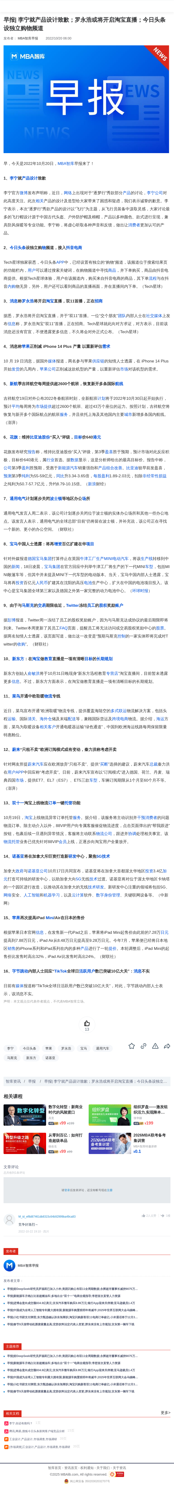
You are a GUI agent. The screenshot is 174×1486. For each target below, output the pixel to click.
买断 (104, 764)
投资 (20, 583)
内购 (12, 286)
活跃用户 (87, 971)
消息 (14, 301)
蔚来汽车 (36, 764)
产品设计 (30, 178)
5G (78, 879)
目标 (78, 437)
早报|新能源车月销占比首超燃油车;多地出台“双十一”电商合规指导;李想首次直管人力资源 (63, 1296)
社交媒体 (154, 316)
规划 (108, 659)
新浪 (92, 484)
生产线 (147, 558)
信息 (12, 324)
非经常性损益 (155, 476)
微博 (24, 193)
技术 (93, 879)
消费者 (134, 225)
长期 (100, 659)
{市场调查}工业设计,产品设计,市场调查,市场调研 (40, 1447)
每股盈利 (101, 476)
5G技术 (103, 856)
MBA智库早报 (28, 38)
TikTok (60, 971)
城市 (128, 414)
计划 (101, 398)
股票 (160, 628)
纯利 (26, 476)
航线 (119, 384)
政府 (20, 871)
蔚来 (16, 749)
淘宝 (50, 301)
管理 (116, 895)
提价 (113, 948)
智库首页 (54, 1468)
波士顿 (56, 498)
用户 (32, 270)
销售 (12, 948)
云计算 (78, 895)
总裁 (154, 764)
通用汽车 (102, 1048)
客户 (52, 727)
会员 (63, 842)
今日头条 (18, 248)
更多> (165, 1413)
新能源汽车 (68, 468)
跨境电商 (120, 719)
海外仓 (46, 719)
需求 (106, 346)
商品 (112, 270)
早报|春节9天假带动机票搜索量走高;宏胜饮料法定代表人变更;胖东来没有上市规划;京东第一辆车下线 (70, 1324)
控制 (121, 636)
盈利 (26, 468)
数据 (74, 460)
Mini (50, 918)
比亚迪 (132, 468)
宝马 (14, 544)
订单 (52, 803)
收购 (21, 644)
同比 (60, 476)
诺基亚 (18, 856)
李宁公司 (155, 193)
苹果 (26, 346)
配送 (72, 719)
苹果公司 (48, 369)
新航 (14, 384)
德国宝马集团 (40, 558)
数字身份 (104, 895)
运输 (12, 719)
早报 (32, 1081)
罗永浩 (28, 301)
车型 (149, 566)
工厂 (92, 558)
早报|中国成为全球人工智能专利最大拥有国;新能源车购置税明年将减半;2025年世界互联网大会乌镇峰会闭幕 (72, 1310)
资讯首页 (71, 1468)
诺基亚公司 (38, 871)
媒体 (52, 361)
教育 (48, 659)
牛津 (84, 558)
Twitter (72, 605)
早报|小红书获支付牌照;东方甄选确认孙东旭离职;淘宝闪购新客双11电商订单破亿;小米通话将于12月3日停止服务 (72, 1317)
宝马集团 (52, 566)
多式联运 (119, 711)
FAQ (64, 628)
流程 (153, 278)
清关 (32, 719)
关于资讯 (119, 1468)
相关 (40, 201)
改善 (118, 468)
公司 (8, 468)
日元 (165, 932)
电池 (88, 583)
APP (60, 262)
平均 (16, 406)
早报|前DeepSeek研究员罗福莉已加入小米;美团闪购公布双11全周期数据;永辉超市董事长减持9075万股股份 (72, 1289)
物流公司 (104, 833)
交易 (42, 605)
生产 (100, 558)
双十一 (18, 803)
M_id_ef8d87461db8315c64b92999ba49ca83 (47, 1216)
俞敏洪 (34, 673)
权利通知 (87, 1468)
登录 (67, 1190)
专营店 (112, 673)
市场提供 (44, 406)
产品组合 (106, 468)
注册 (110, 1190)
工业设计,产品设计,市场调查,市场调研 (34, 1439)
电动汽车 (121, 558)
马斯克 (28, 605)
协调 (132, 833)
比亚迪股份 (40, 437)
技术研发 (96, 887)
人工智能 (32, 895)
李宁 (14, 178)
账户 (119, 605)
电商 (78, 248)
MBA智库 (66, 163)
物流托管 (12, 842)
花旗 (14, 437)
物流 (48, 696)
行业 (50, 460)
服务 (64, 414)
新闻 (16, 566)
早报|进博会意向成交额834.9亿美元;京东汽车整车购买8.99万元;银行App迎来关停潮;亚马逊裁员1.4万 (71, 1303)
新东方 (18, 659)
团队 (122, 316)
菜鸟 (16, 696)
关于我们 (103, 1468)
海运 (160, 719)
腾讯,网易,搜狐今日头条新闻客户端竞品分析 (37, 1431)
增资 (58, 544)
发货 (16, 369)
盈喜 (109, 452)
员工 (91, 605)
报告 (32, 452)
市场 (124, 369)
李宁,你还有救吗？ (21, 1423)
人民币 (42, 583)
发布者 (11, 1251)
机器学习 (52, 895)
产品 (127, 193)
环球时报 (140, 591)
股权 (103, 605)
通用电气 (18, 498)
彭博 (12, 620)
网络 (68, 193)
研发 (72, 856)
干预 (141, 817)
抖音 (70, 248)
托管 (68, 803)
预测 (8, 476)
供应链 (98, 361)
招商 (99, 301)
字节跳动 (20, 971)
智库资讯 (13, 1081)
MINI (108, 558)
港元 (97, 437)
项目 (90, 544)
